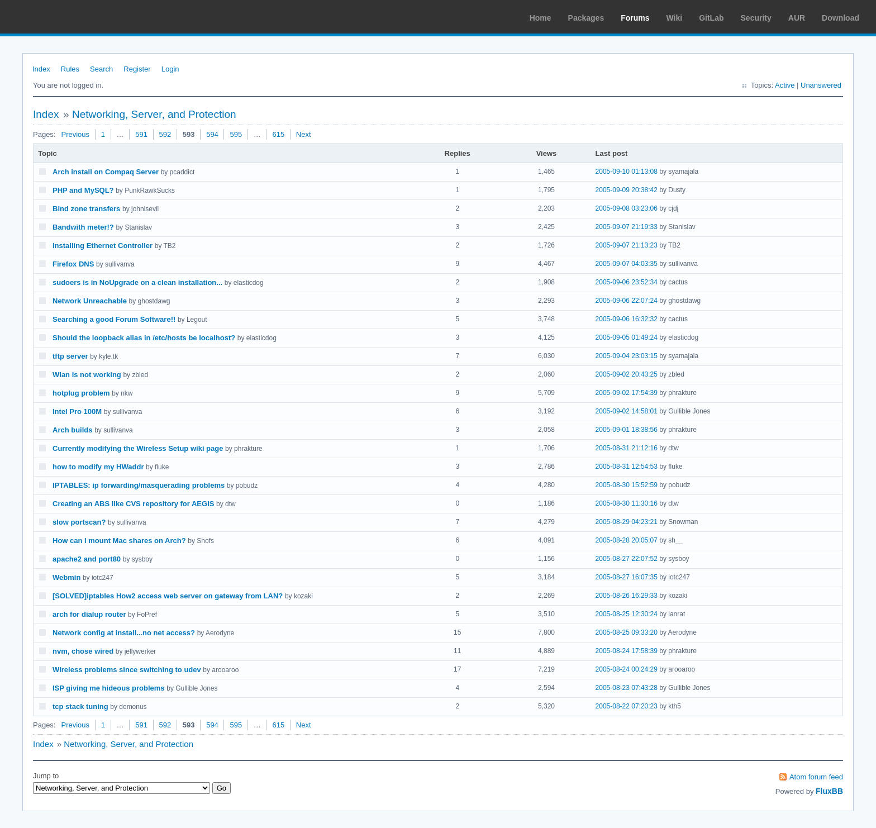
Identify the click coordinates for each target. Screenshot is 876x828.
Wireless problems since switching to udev (127, 669)
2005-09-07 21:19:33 (627, 227)
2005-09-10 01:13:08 (627, 171)
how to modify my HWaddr (98, 467)
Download (840, 17)
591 (141, 134)
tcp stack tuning (80, 706)
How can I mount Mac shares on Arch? (119, 540)
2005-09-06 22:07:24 (627, 300)
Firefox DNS (73, 264)
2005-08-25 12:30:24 (627, 614)
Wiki (674, 17)
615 (278, 134)
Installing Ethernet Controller (103, 245)
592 (165, 134)
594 (212, 134)
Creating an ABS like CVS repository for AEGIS (133, 503)
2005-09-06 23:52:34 (627, 282)
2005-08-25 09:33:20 (627, 632)
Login (170, 69)
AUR (796, 17)
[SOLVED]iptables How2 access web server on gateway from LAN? (168, 596)
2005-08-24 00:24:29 (627, 669)
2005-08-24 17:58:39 (627, 651)
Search (101, 69)
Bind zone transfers (86, 208)
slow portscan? (79, 522)
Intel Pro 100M (77, 411)
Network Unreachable (90, 301)
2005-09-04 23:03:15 (627, 356)
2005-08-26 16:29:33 (627, 595)
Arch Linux (61, 17)
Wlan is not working (87, 374)
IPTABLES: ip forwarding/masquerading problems (139, 485)
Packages (586, 17)
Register (136, 69)
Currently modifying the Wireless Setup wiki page (138, 448)
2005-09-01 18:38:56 (627, 430)
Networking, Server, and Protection (154, 114)
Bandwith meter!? (83, 227)
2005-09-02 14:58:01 (627, 411)
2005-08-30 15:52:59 (627, 485)
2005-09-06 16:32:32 (627, 319)
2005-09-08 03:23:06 (627, 208)
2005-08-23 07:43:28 (627, 688)
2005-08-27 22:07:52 (627, 559)
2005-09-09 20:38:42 (627, 190)
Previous (75, 134)
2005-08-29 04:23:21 (627, 522)
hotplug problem (81, 393)
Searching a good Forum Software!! (114, 319)
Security (756, 17)
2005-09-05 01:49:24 (627, 337)
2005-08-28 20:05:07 (627, 540)
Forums (635, 17)
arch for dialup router (89, 614)
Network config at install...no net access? (124, 633)
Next (303, 134)
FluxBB (829, 791)
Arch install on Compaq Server (106, 172)
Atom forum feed (816, 777)
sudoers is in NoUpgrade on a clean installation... (137, 282)
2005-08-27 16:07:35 (627, 577)
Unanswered (821, 85)
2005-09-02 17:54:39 (627, 393)
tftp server (70, 356)
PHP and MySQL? (83, 190)
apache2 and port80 (87, 559)
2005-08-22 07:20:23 (627, 706)
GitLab (711, 17)
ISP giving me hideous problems (109, 688)
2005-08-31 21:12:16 (627, 448)
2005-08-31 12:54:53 (627, 466)
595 (236, 134)
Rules (70, 69)
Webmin (66, 577)
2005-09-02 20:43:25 (627, 374)
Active (784, 85)
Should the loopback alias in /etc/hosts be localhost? (144, 338)
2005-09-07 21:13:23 (627, 245)
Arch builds (73, 430)
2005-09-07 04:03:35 (627, 264)
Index (41, 69)
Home (540, 17)
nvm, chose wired (83, 651)
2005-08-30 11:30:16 (627, 503)
